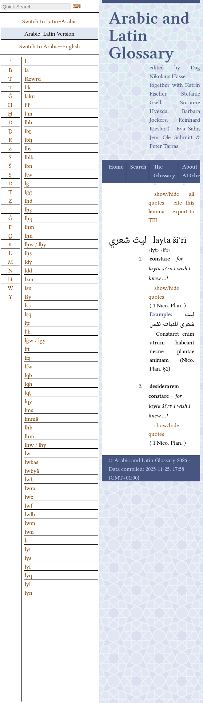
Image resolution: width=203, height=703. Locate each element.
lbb (28, 122)
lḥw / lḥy (35, 244)
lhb (28, 427)
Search (138, 167)
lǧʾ (28, 183)
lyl (28, 583)
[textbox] (36, 6)
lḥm (29, 226)
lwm (30, 522)
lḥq (28, 218)
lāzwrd (33, 78)
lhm (29, 436)
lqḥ (28, 383)
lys (28, 557)
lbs (28, 148)
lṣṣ (28, 305)
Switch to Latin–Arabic (49, 21)
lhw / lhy (35, 444)
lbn (28, 165)
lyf (28, 566)
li (26, 540)
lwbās (31, 461)
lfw (28, 366)
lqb (28, 375)
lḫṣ (28, 252)
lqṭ (28, 392)
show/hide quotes (163, 291)
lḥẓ (28, 209)
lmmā (31, 418)
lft (27, 348)
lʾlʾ (28, 104)
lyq (28, 575)
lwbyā (32, 470)
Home (116, 167)
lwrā (30, 488)
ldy (28, 261)
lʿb (28, 331)
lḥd (28, 200)
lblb (29, 157)
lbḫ (28, 139)
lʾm (28, 113)
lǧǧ (28, 191)
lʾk (28, 87)
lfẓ (28, 357)
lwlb (30, 514)
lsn (28, 287)
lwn (29, 531)
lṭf (27, 322)
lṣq (28, 314)
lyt (28, 549)
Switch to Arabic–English (49, 46)
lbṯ (28, 130)
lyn (28, 592)
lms (29, 409)
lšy (28, 296)
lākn (30, 96)
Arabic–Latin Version (49, 33)
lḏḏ (28, 270)
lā (27, 69)
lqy (28, 401)
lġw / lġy (35, 340)
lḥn (29, 235)
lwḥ (29, 479)
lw (28, 453)
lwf (28, 505)
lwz (29, 496)
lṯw (28, 174)
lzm (29, 279)
